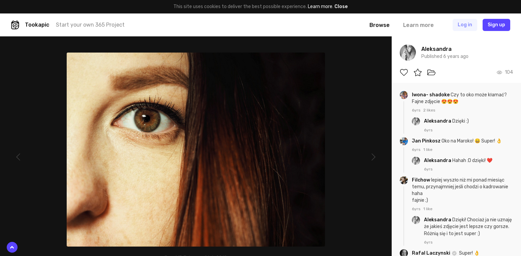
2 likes (429, 110)
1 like (427, 149)
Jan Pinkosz (427, 141)
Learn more (320, 6)
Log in (465, 25)
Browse (379, 25)
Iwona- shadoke (431, 95)
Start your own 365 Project (90, 25)
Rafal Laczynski (431, 253)
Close (341, 6)
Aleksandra (438, 121)
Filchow (421, 180)
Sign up (496, 25)
